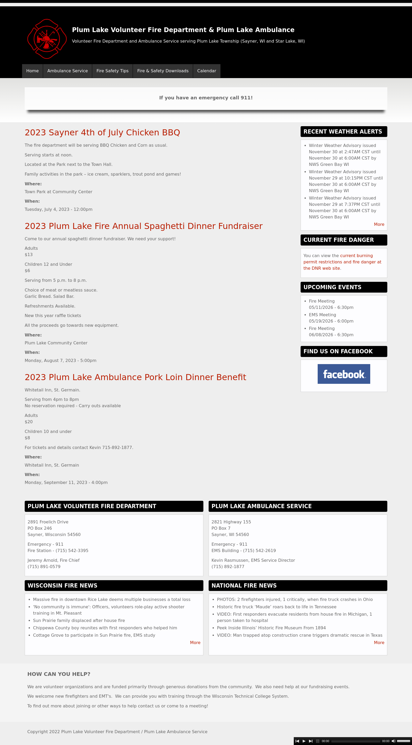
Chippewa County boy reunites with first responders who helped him (105, 627)
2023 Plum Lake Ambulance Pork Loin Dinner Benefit (135, 377)
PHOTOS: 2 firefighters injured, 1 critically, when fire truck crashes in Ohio (295, 599)
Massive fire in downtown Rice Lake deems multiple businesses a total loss (111, 599)
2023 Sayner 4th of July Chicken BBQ (102, 132)
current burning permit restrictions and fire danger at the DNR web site (342, 262)
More (379, 224)
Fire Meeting (322, 301)
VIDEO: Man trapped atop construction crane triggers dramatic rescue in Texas (300, 635)
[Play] (304, 741)
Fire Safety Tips (112, 70)
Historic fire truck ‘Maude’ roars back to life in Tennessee (277, 606)
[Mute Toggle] (394, 741)
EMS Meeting (322, 314)
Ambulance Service (67, 70)
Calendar (206, 70)
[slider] (355, 741)
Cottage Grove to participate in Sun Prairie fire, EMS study (94, 635)
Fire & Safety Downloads (162, 70)
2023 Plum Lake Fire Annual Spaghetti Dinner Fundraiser (143, 226)
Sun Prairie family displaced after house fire (79, 620)
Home (32, 70)
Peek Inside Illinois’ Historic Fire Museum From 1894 (271, 627)
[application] (353, 741)
